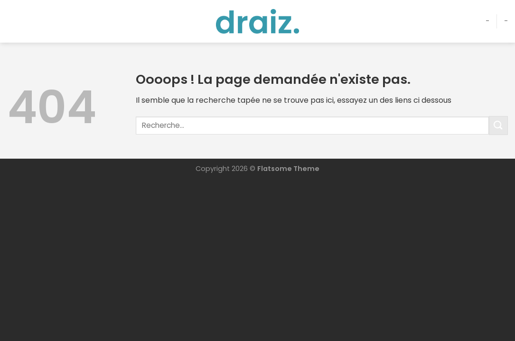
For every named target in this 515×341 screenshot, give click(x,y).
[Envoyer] (498, 125)
